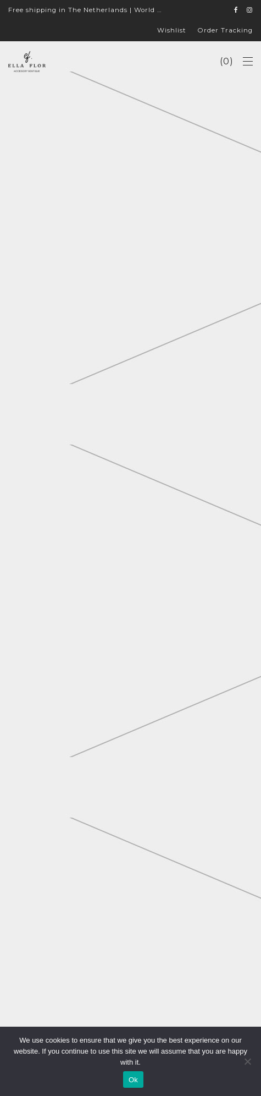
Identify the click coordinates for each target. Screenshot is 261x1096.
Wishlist (171, 31)
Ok (133, 1080)
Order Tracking (225, 31)
